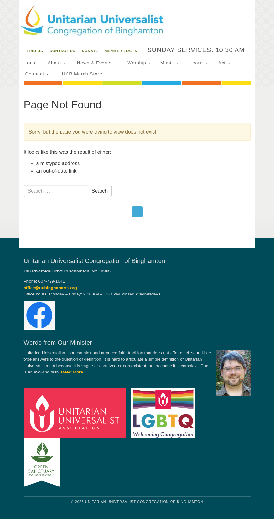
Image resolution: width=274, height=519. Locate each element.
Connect (36, 73)
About (56, 62)
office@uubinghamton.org (50, 287)
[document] (137, 162)
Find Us (35, 51)
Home (30, 62)
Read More (72, 372)
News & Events (96, 62)
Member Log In (121, 51)
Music (169, 62)
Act (223, 62)
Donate (90, 51)
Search (100, 191)
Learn (197, 62)
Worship (138, 62)
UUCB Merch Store (80, 73)
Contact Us (63, 51)
